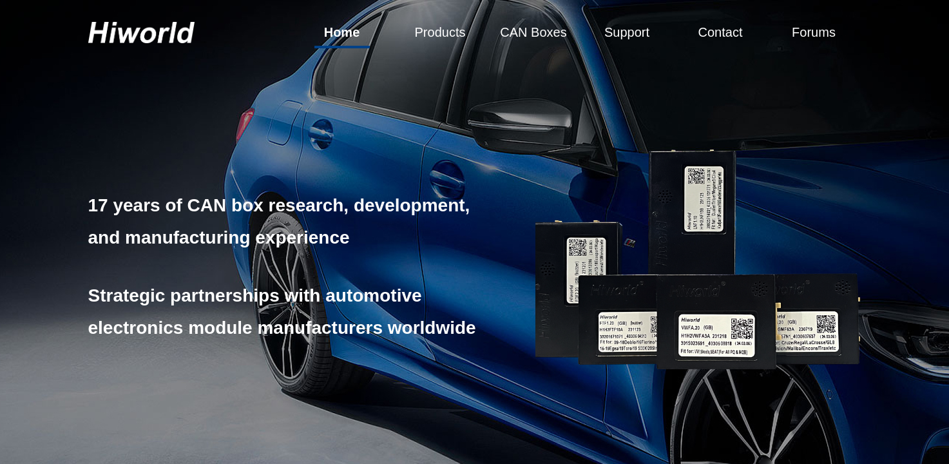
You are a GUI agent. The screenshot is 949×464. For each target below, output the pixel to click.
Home (342, 32)
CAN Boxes (533, 32)
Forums (814, 32)
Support (626, 32)
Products (440, 32)
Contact (720, 32)
